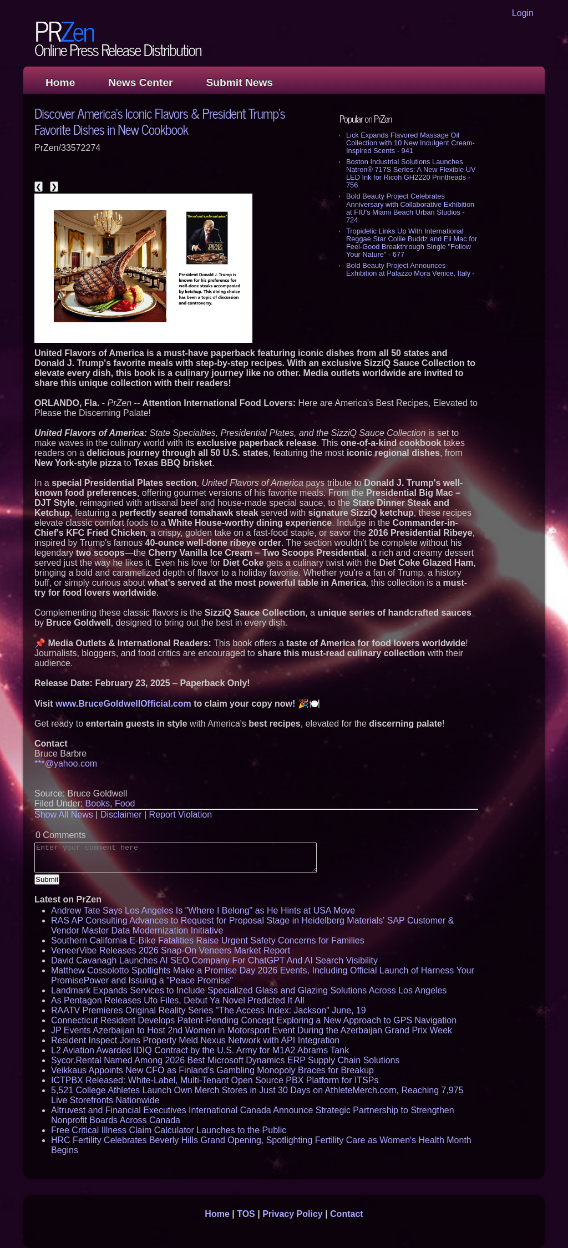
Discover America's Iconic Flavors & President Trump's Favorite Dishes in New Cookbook (159, 121)
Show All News (63, 814)
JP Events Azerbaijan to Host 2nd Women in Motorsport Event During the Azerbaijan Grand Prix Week (251, 1030)
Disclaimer (121, 814)
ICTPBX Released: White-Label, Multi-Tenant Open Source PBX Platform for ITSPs (214, 1080)
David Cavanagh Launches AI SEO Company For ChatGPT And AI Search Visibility (214, 960)
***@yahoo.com (65, 763)
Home (60, 82)
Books (97, 803)
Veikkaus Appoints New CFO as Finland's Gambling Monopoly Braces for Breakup (212, 1070)
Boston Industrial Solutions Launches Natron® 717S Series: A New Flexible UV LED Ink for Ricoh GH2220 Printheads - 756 (410, 173)
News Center (140, 82)
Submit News (239, 82)
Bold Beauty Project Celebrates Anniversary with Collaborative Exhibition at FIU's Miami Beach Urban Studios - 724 (410, 208)
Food (125, 803)
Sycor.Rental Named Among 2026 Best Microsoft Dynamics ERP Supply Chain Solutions (225, 1060)
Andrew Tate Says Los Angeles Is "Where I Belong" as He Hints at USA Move (203, 910)
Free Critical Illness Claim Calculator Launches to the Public (168, 1130)
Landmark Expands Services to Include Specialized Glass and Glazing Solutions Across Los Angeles (249, 990)
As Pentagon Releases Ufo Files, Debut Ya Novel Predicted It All (178, 1000)
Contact (346, 1214)
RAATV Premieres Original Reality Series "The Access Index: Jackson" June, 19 (208, 1010)
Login (523, 13)
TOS (246, 1214)
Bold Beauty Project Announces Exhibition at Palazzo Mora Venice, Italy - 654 (410, 273)
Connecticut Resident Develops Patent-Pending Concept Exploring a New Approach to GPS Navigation (254, 1020)
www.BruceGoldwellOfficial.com (123, 703)
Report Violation (180, 814)
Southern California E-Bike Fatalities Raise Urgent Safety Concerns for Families (207, 940)
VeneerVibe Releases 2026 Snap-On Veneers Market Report (170, 950)
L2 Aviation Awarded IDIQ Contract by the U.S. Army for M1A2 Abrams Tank (200, 1050)
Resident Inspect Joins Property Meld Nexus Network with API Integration (195, 1040)
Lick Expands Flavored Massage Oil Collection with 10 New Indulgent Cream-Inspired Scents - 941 (410, 143)
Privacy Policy (292, 1214)
